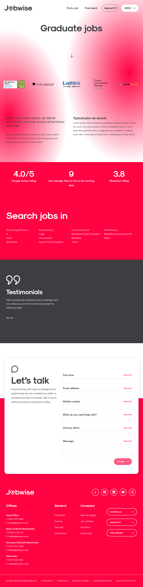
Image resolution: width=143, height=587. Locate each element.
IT (7, 234)
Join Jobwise (87, 521)
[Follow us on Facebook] (104, 492)
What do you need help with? (80, 414)
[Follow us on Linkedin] (113, 492)
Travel (74, 242)
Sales (107, 238)
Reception (77, 238)
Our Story (85, 527)
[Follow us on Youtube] (123, 492)
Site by (126, 581)
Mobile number (71, 401)
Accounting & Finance (17, 230)
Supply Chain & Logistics (51, 242)
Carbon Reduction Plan (102, 581)
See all (9, 317)
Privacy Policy (47, 581)
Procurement (45, 238)
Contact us (115, 511)
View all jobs (116, 532)
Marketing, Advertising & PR (118, 234)
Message (68, 441)
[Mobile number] (97, 407)
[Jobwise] (18, 8)
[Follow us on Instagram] (132, 492)
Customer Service (80, 230)
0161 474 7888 (15, 519)
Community (86, 533)
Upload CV (115, 522)
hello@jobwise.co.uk (18, 522)
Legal (41, 234)
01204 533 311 (15, 532)
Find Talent (60, 515)
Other (9, 238)
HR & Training (110, 230)
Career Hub (60, 533)
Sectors (58, 521)
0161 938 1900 (15, 560)
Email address (71, 388)
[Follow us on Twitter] (95, 492)
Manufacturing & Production (86, 234)
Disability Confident (80, 581)
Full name (68, 375)
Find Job (59, 527)
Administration (46, 230)
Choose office (71, 427)
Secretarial (11, 242)
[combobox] (97, 420)
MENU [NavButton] (128, 8)
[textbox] (97, 380)
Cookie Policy (62, 581)
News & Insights (88, 515)
